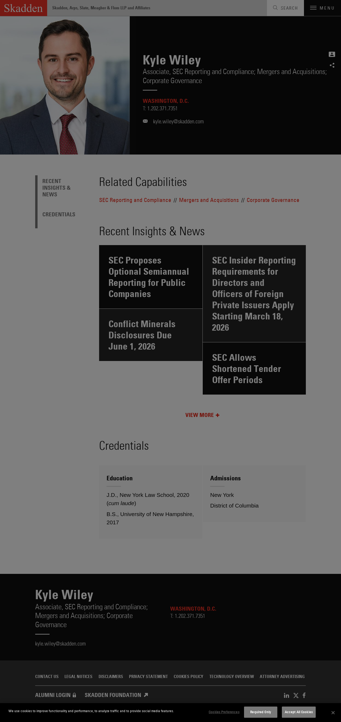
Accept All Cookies (299, 712)
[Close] (333, 712)
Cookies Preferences (224, 712)
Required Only (260, 712)
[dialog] (170, 712)
